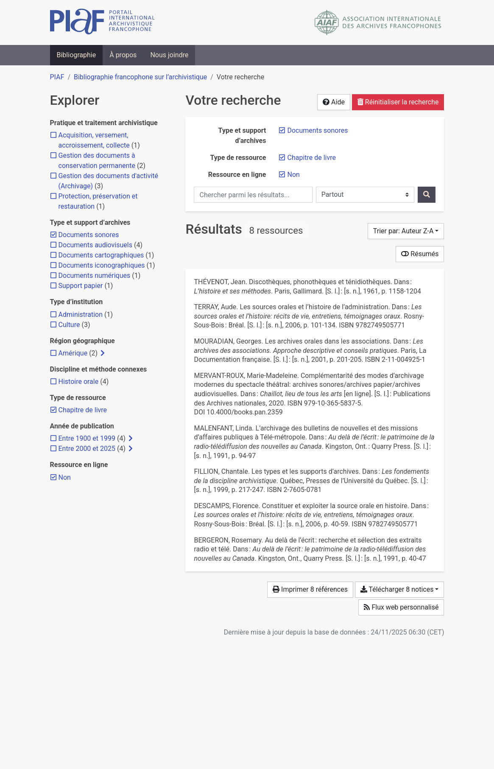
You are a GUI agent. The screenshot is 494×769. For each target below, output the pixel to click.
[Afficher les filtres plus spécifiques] (102, 353)
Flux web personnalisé (401, 607)
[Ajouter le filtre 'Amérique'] (73, 353)
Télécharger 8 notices (396, 589)
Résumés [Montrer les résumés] (419, 254)
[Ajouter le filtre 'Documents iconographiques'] (102, 265)
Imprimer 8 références (310, 589)
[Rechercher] (426, 195)
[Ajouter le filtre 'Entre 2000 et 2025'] (87, 449)
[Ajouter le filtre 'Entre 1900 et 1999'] (87, 438)
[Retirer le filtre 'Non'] (293, 175)
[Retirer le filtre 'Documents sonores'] (317, 130)
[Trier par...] (406, 231)
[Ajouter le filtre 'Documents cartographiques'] (101, 255)
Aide (334, 102)
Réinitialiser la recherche (398, 102)
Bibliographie (76, 55)
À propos (123, 55)
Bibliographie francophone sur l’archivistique (140, 77)
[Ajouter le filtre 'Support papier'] (81, 286)
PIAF (57, 77)
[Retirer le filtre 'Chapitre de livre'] (311, 158)
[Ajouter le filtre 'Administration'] (81, 314)
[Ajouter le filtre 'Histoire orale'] (79, 382)
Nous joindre (169, 55)
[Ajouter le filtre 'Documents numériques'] (95, 275)
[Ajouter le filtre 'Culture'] (69, 325)
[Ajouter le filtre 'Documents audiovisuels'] (95, 245)
